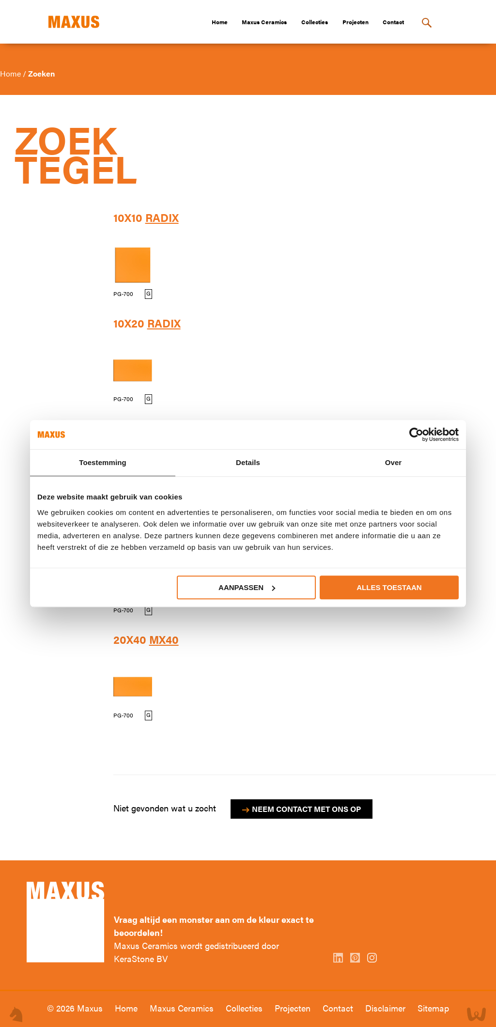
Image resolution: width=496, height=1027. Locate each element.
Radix (162, 217)
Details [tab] (248, 462)
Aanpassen (246, 587)
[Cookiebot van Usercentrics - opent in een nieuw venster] (416, 434)
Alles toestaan (388, 587)
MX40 (164, 639)
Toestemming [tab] (102, 462)
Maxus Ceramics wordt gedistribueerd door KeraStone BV (196, 952)
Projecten (355, 21)
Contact (393, 21)
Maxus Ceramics (264, 21)
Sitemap (433, 1008)
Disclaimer (386, 1008)
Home (220, 21)
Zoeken (41, 73)
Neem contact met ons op (306, 808)
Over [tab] (393, 462)
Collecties (314, 21)
